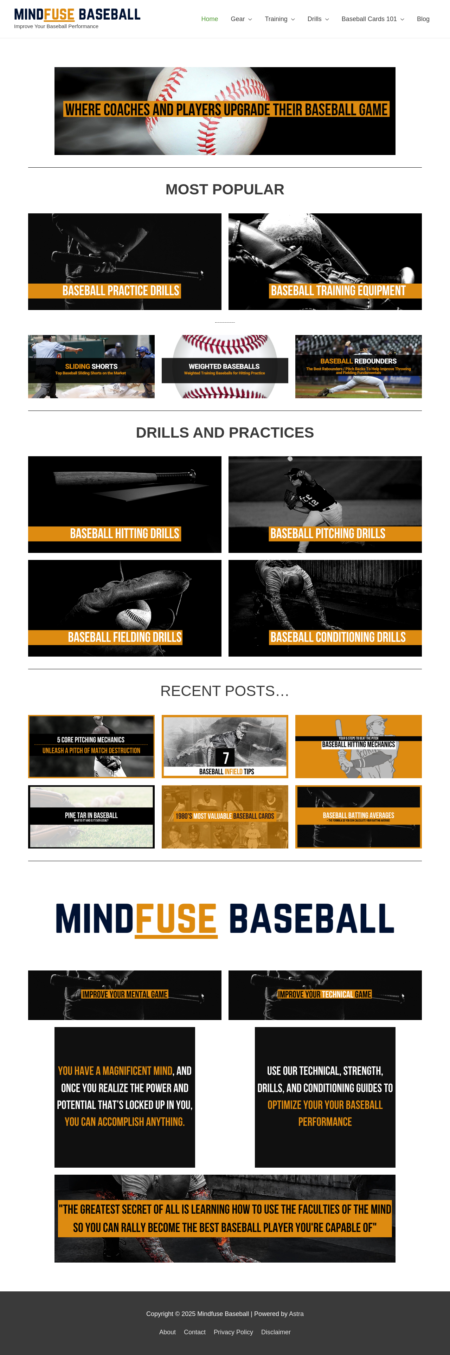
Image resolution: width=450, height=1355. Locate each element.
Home (209, 18)
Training (276, 18)
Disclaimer (276, 1332)
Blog (423, 18)
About (167, 1332)
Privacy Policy (233, 1332)
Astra (296, 1313)
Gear (238, 18)
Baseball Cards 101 (369, 18)
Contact (195, 1332)
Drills (315, 18)
